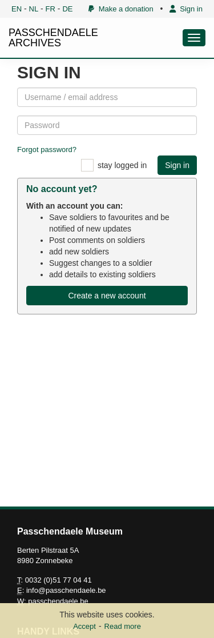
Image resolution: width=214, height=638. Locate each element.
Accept (84, 626)
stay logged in (122, 165)
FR (50, 9)
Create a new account (107, 295)
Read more (122, 626)
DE (67, 9)
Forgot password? (46, 149)
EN (16, 9)
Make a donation (120, 9)
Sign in (186, 9)
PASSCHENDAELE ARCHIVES (53, 38)
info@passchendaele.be (66, 590)
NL (34, 9)
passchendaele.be (58, 601)
